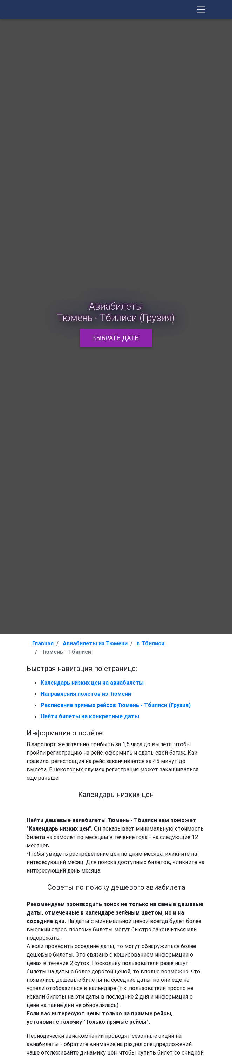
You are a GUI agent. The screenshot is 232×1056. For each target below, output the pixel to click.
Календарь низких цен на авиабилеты (92, 682)
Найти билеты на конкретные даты (90, 716)
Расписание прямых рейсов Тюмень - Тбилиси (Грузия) (116, 704)
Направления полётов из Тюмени (86, 693)
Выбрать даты (116, 338)
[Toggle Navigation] (201, 11)
